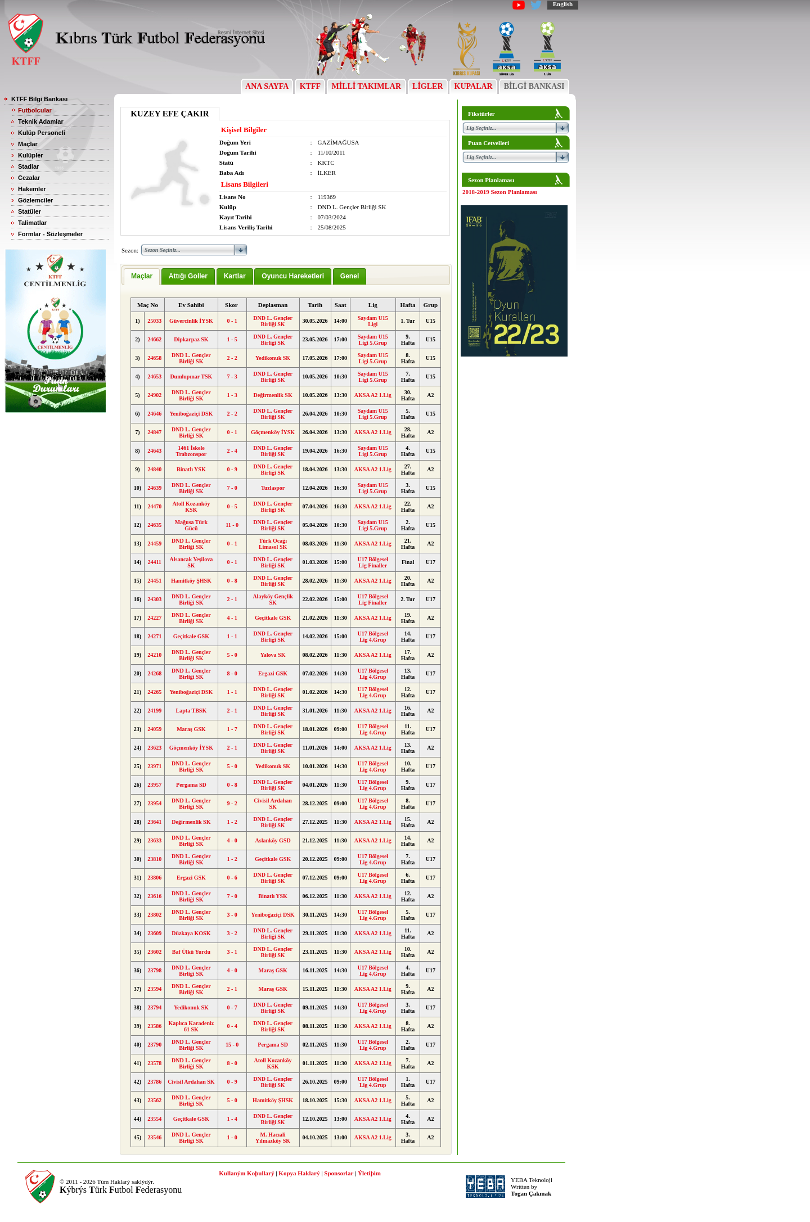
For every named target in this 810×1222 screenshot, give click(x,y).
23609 (154, 933)
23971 (154, 766)
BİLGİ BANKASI (534, 86)
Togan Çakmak (531, 1193)
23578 (154, 1063)
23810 (154, 859)
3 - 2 (232, 933)
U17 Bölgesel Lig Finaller (372, 562)
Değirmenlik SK (273, 395)
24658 (154, 358)
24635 (154, 525)
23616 (154, 896)
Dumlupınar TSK (191, 376)
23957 (154, 785)
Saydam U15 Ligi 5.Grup (373, 339)
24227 (154, 618)
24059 (154, 729)
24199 (154, 710)
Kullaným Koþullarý (246, 1173)
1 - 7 (232, 729)
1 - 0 (232, 1137)
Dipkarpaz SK (191, 339)
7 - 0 (232, 488)
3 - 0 (232, 915)
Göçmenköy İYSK (273, 432)
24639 (154, 488)
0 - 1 (232, 321)
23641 (154, 822)
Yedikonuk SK (272, 358)
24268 (154, 673)
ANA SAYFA (267, 86)
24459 (154, 543)
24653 (154, 376)
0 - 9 (232, 469)
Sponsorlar (338, 1173)
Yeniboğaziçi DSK (191, 414)
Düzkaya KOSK (191, 933)
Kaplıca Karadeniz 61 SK (191, 1026)
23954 (154, 803)
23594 (154, 989)
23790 (154, 1044)
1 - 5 (232, 339)
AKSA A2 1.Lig (373, 395)
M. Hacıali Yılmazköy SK (272, 1137)
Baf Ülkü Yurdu (191, 952)
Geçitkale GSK (273, 618)
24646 (154, 414)
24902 (154, 395)
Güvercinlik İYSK (191, 321)
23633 (154, 840)
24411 (154, 562)
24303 (154, 599)
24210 (154, 655)
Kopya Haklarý (299, 1173)
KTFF (310, 86)
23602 (154, 952)
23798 (154, 970)
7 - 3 (232, 376)
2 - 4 (232, 451)
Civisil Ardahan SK (273, 803)
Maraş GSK (191, 729)
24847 (154, 432)
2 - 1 (232, 599)
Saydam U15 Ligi (373, 321)
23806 (154, 877)
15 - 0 (232, 1044)
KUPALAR (473, 86)
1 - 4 (232, 1119)
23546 (154, 1137)
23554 (154, 1119)
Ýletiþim (369, 1173)
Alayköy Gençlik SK (272, 599)
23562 (154, 1100)
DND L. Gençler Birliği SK (272, 321)
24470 (154, 506)
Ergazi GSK (272, 673)
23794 (154, 1007)
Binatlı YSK (191, 469)
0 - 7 (232, 1007)
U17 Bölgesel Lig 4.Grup (372, 636)
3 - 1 (232, 952)
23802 (154, 915)
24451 (154, 581)
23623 (154, 748)
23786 (154, 1082)
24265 (154, 692)
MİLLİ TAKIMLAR (366, 86)
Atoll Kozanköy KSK (191, 506)
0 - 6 (232, 877)
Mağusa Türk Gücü (191, 525)
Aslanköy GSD (273, 840)
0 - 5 (232, 506)
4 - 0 (232, 840)
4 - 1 (232, 618)
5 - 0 (232, 655)
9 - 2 (232, 803)
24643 (154, 451)
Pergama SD (191, 785)
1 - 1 (232, 636)
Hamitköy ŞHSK (191, 581)
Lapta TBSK (191, 710)
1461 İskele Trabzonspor (191, 451)
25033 (154, 321)
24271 (154, 636)
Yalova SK (273, 655)
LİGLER (428, 86)
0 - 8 (232, 581)
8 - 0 (232, 673)
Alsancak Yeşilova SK (191, 562)
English (563, 4)
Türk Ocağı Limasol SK (273, 544)
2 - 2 (232, 358)
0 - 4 (232, 1026)
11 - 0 (232, 525)
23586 (154, 1026)
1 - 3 (232, 395)
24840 (154, 469)
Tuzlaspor (273, 488)
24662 (154, 339)
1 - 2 (232, 822)
